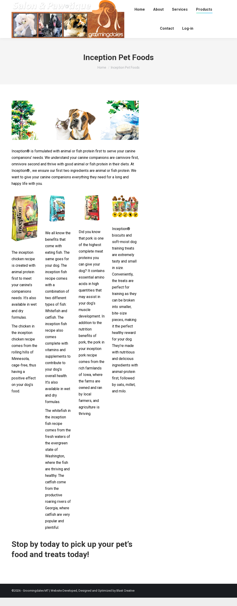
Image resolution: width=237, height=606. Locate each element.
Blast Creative (125, 599)
